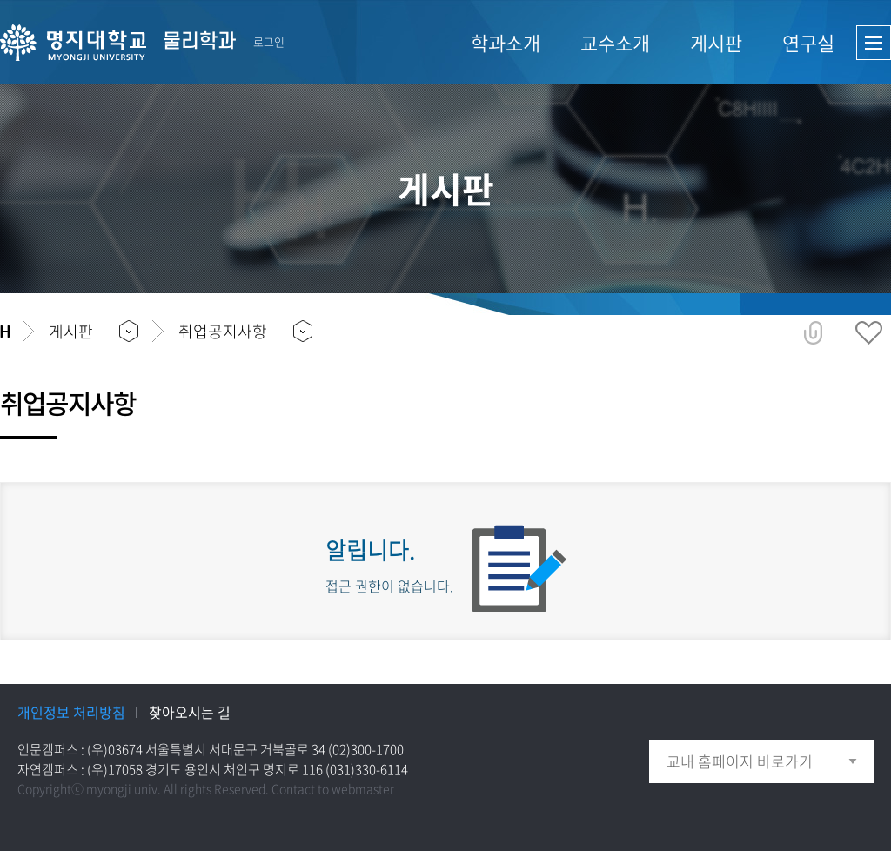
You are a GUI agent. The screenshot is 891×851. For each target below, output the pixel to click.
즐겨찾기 (868, 332)
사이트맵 (873, 42)
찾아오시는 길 (190, 711)
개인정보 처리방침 (71, 711)
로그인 (269, 41)
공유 (813, 332)
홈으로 (5, 331)
